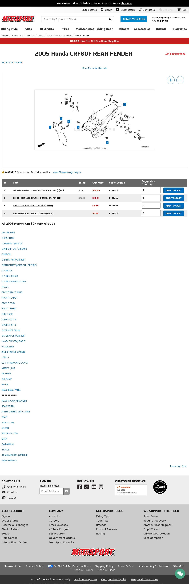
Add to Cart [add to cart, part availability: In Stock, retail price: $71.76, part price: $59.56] (174, 190)
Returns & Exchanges (15, 525)
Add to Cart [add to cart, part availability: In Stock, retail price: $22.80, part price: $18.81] (174, 198)
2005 (40, 35)
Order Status (10, 521)
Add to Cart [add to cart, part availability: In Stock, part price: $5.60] (174, 205)
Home (5, 35)
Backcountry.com (85, 579)
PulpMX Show (151, 529)
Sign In (6, 516)
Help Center (9, 538)
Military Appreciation (156, 533)
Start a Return (11, 529)
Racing (100, 533)
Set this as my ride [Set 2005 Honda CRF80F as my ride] (12, 62)
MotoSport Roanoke (61, 542)
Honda (30, 35)
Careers (54, 521)
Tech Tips (102, 521)
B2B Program (57, 533)
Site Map (178, 566)
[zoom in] (171, 80)
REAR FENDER (82, 35)
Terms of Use (13, 566)
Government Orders (62, 538)
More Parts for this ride (94, 68)
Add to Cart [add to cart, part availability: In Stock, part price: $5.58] (174, 213)
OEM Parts (17, 35)
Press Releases (58, 525)
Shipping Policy (104, 566)
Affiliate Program (59, 529)
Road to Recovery (154, 521)
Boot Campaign (153, 538)
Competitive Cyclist (113, 579)
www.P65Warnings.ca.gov (67, 172)
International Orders (15, 542)
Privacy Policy (34, 566)
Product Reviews (106, 529)
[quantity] (151, 190)
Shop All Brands (83, 570)
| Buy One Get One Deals (94, 41)
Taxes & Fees (126, 566)
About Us (54, 516)
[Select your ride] (134, 19)
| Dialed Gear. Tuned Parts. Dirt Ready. (94, 3)
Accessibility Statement (154, 566)
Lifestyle (101, 525)
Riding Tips (102, 516)
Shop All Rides (106, 570)
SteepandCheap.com (144, 579)
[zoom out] (180, 80)
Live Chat (166, 10)
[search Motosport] (77, 19)
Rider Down (150, 516)
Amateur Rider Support (158, 525)
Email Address (49, 486)
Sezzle (6, 533)
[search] (110, 19)
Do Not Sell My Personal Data (72, 566)
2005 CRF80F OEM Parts (59, 35)
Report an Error (178, 466)
